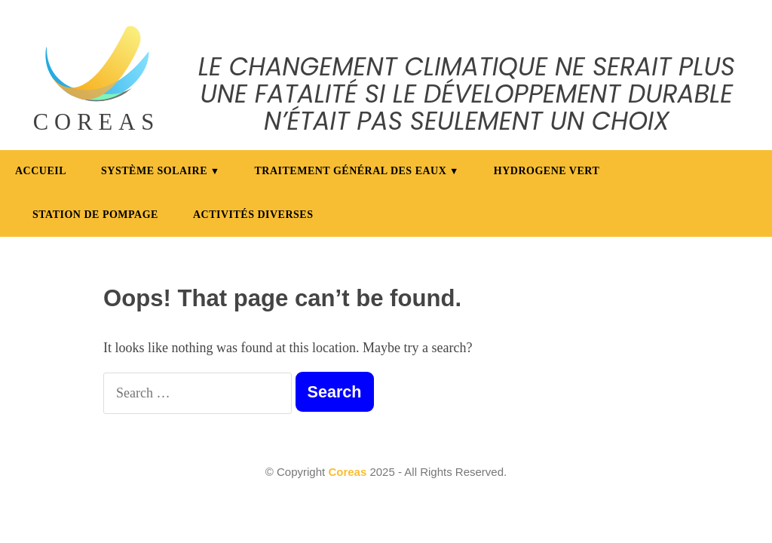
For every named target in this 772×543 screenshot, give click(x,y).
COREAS (97, 122)
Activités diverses (253, 214)
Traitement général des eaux (351, 170)
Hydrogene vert (546, 170)
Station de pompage (95, 214)
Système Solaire (154, 170)
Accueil (40, 170)
